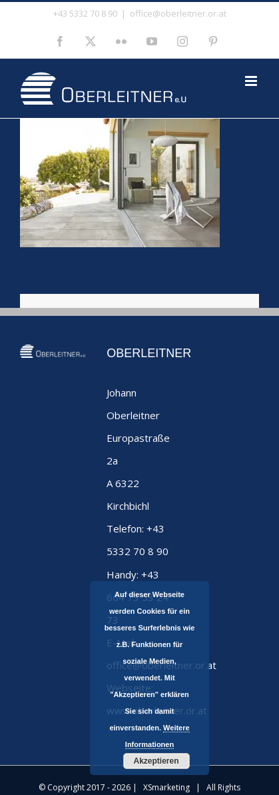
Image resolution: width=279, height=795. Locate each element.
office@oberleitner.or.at (178, 13)
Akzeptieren (155, 761)
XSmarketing (166, 787)
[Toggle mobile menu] (252, 81)
